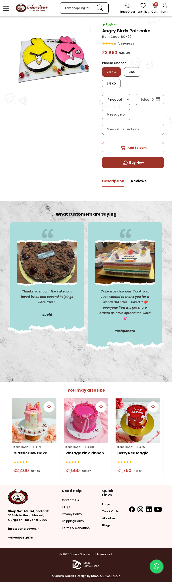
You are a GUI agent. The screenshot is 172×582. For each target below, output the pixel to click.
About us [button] (108, 518)
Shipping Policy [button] (73, 521)
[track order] (127, 8)
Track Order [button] (111, 511)
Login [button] (106, 504)
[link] (100, 8)
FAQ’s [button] (66, 507)
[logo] (31, 7)
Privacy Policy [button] (72, 514)
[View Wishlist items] (143, 8)
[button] (6, 8)
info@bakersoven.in (23, 528)
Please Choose (114, 63)
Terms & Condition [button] (76, 528)
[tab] (113, 183)
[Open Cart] (154, 8)
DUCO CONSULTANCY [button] (105, 576)
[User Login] (164, 8)
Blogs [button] (106, 525)
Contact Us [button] (70, 500)
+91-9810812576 (20, 537)
